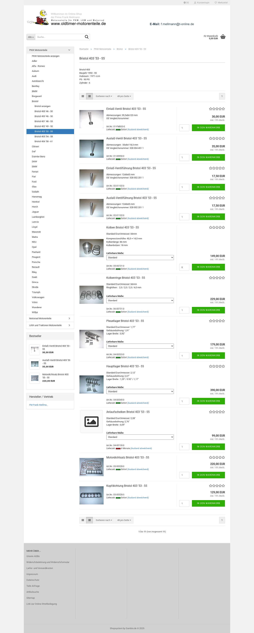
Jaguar (35, 211)
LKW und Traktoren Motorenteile (45, 325)
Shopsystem (116, 628)
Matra (35, 237)
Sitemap (30, 598)
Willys (35, 312)
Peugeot (36, 257)
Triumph (36, 292)
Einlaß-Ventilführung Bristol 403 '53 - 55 (131, 168)
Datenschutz (32, 580)
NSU (34, 242)
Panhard (36, 252)
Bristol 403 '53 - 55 (44, 131)
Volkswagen (38, 297)
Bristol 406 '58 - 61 (44, 141)
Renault (36, 267)
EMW (34, 166)
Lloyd (34, 227)
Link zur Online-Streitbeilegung (41, 604)
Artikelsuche (32, 592)
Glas (34, 186)
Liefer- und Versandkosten (39, 568)
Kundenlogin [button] (201, 2)
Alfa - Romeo (38, 66)
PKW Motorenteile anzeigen (45, 56)
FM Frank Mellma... (38, 405)
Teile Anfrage (33, 586)
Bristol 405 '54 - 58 (44, 136)
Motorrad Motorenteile (40, 318)
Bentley (35, 86)
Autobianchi (38, 81)
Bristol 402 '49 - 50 (44, 126)
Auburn (35, 71)
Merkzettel (221, 2)
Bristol (35, 101)
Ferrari (35, 171)
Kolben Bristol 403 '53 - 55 (122, 227)
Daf (34, 151)
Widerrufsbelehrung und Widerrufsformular (47, 562)
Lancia (35, 222)
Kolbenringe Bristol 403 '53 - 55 (125, 277)
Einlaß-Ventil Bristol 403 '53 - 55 (126, 109)
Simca (35, 282)
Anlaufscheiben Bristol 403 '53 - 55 (128, 412)
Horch (35, 206)
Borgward (36, 96)
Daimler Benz (38, 156)
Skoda (35, 287)
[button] (186, 2)
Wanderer (37, 307)
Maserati (36, 232)
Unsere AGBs (33, 556)
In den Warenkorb (208, 127)
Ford (34, 181)
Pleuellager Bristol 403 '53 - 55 (125, 321)
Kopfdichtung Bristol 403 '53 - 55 (126, 485)
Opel (34, 247)
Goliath (35, 191)
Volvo (34, 302)
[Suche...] (30, 37)
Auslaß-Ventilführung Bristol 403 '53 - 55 (131, 198)
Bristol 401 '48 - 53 (44, 121)
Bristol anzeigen (42, 106)
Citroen (35, 146)
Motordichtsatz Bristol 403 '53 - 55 (127, 457)
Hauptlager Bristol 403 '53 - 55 (125, 366)
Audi (34, 76)
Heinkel (36, 201)
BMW (34, 91)
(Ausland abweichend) (138, 129)
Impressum (32, 574)
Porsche (36, 262)
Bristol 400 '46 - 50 (44, 111)
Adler (34, 61)
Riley (34, 272)
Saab (34, 277)
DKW (34, 161)
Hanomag (37, 196)
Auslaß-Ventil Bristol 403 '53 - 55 (126, 138)
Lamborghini (38, 217)
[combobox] (103, 96)
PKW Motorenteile (38, 50)
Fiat (34, 176)
